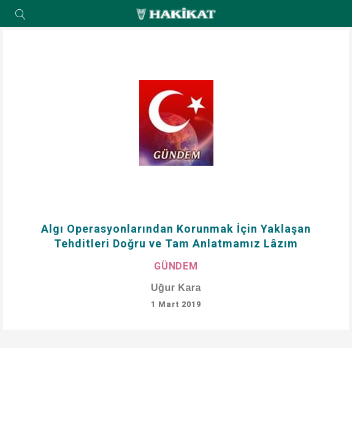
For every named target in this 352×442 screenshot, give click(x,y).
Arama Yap (20, 15)
